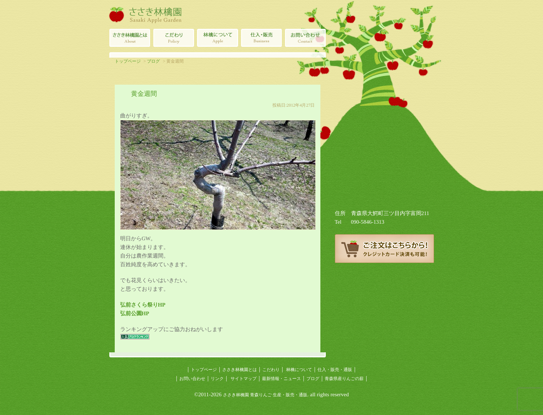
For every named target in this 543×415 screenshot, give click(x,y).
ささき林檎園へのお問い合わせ (305, 38)
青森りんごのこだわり (173, 38)
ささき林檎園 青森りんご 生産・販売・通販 (265, 394)
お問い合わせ (192, 378)
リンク (217, 378)
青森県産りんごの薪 (384, 320)
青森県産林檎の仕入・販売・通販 (261, 38)
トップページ (128, 61)
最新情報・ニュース (281, 378)
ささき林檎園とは (129, 38)
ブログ (153, 61)
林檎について (217, 38)
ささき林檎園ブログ (384, 288)
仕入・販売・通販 (335, 369)
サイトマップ (244, 378)
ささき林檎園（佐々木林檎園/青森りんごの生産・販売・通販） (145, 14)
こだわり (271, 369)
